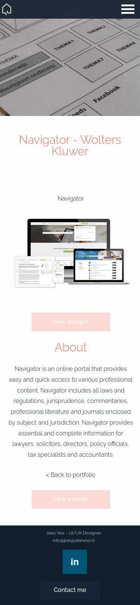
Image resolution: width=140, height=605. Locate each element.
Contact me (70, 589)
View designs (70, 321)
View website (70, 499)
